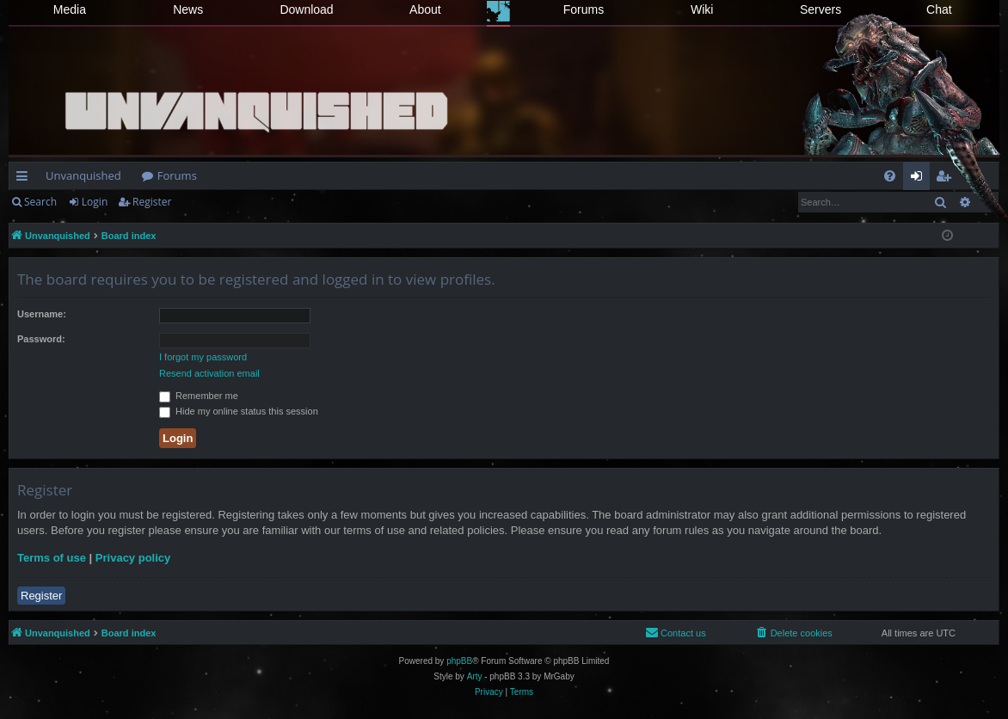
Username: (41, 314)
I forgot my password (203, 357)
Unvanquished (83, 175)
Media (69, 9)
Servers (820, 9)
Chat (939, 9)
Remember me (198, 395)
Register (151, 201)
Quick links (25, 179)
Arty (474, 676)
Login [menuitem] (920, 179)
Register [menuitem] (946, 179)
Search (40, 201)
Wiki (702, 9)
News (188, 9)
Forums (583, 9)
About (425, 9)
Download (306, 9)
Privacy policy (132, 557)
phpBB (459, 661)
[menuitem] (889, 176)
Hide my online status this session (238, 411)
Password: (41, 339)
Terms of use (51, 557)
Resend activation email (209, 373)
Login (95, 201)
